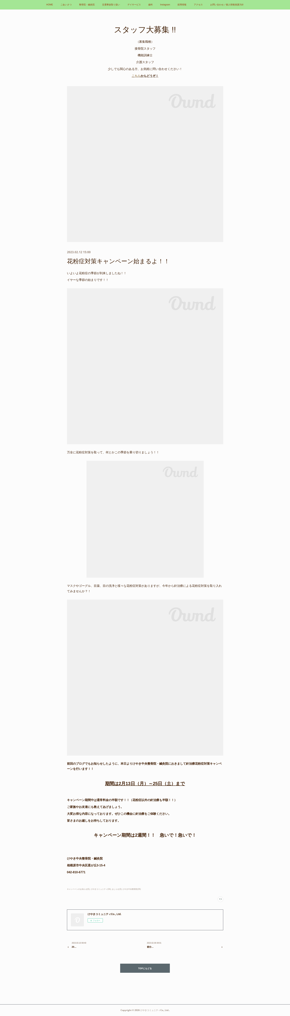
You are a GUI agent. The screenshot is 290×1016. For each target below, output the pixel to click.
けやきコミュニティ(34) (101, 889)
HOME (49, 4)
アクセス (198, 4)
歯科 (150, 4)
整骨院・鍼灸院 (87, 4)
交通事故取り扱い (111, 4)
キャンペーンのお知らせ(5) (78, 889)
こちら (136, 75)
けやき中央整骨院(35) (132, 889)
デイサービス (134, 4)
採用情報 (181, 4)
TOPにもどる (145, 968)
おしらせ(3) (116, 889)
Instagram (165, 4)
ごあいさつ (66, 4)
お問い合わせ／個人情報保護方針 (227, 4)
